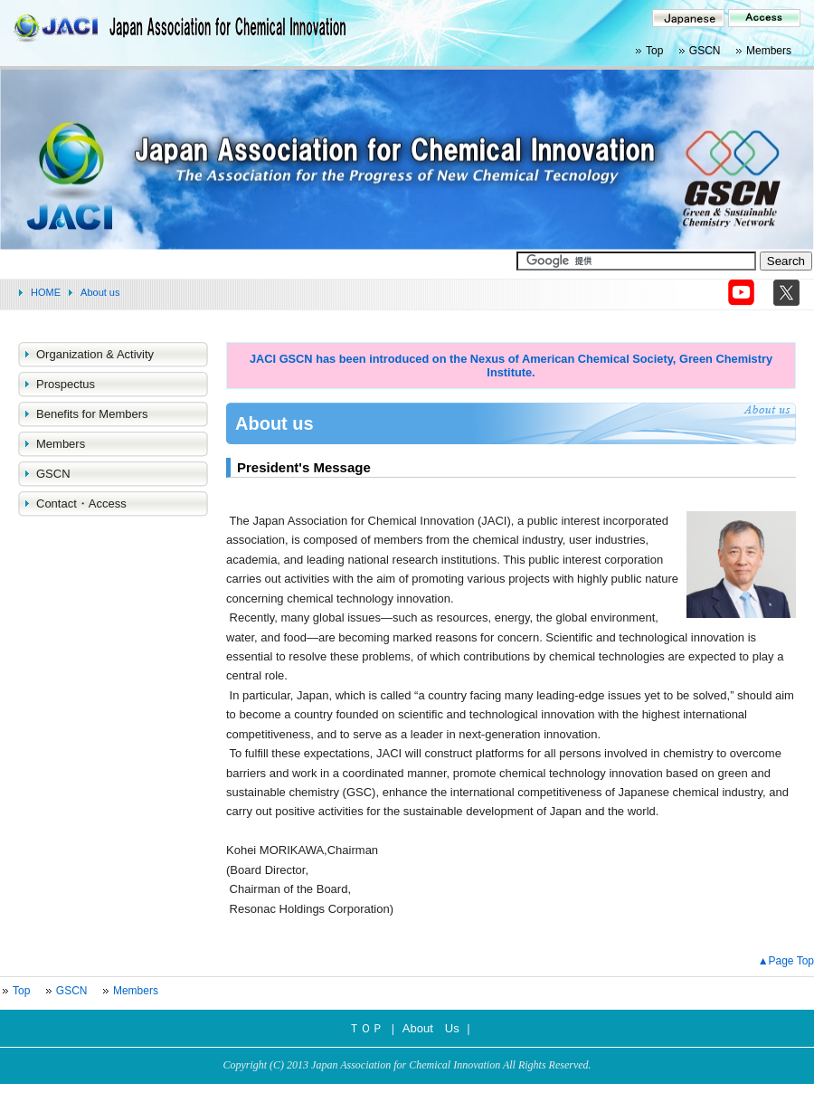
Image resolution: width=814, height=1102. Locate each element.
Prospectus (65, 384)
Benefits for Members (92, 414)
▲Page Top (786, 961)
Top (654, 50)
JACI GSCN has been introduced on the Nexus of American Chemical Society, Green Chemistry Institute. (511, 365)
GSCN (705, 50)
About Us (430, 1028)
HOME (46, 292)
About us (99, 292)
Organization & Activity (95, 354)
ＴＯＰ (365, 1028)
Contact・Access (81, 503)
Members (768, 50)
